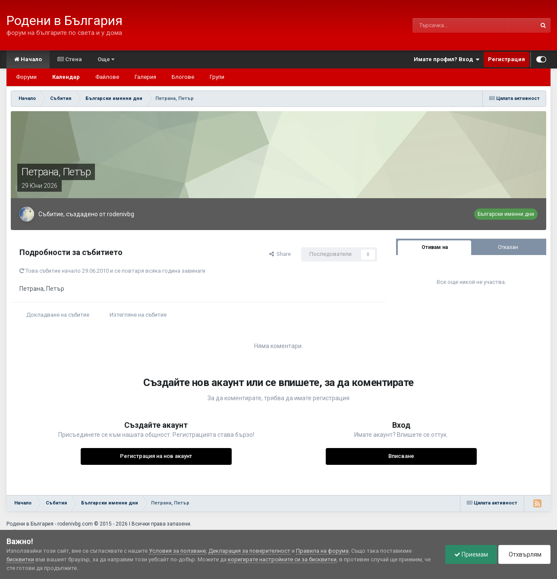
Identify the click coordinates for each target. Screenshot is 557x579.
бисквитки (20, 559)
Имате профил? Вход (446, 59)
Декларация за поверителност (249, 551)
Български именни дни (506, 214)
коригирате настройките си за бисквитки (282, 559)
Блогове (183, 77)
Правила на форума (322, 551)
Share (280, 254)
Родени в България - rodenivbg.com (49, 524)
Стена (69, 59)
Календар (66, 77)
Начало (28, 59)
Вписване (401, 456)
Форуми (26, 77)
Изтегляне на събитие (138, 314)
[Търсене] (449, 25)
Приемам (471, 554)
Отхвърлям (524, 554)
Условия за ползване (177, 551)
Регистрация (506, 59)
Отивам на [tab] (435, 247)
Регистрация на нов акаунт (156, 456)
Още (106, 59)
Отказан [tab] (508, 247)
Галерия (145, 77)
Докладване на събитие (57, 314)
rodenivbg (120, 214)
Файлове (107, 77)
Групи (217, 77)
